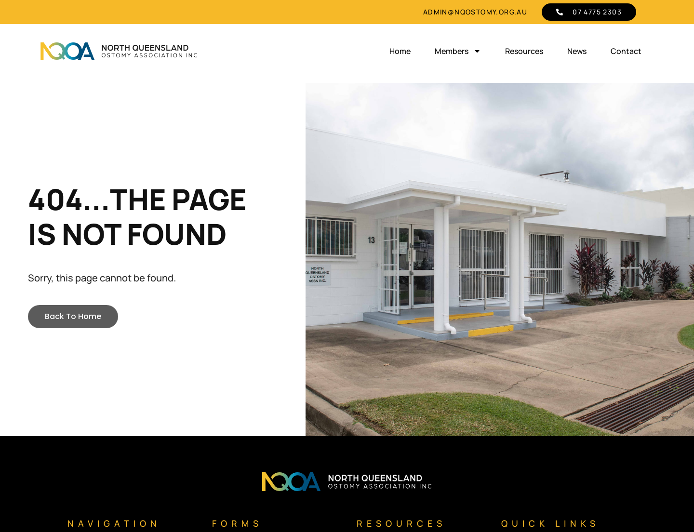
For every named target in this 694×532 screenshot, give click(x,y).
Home (400, 51)
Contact (626, 51)
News (577, 51)
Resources (524, 51)
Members (458, 51)
